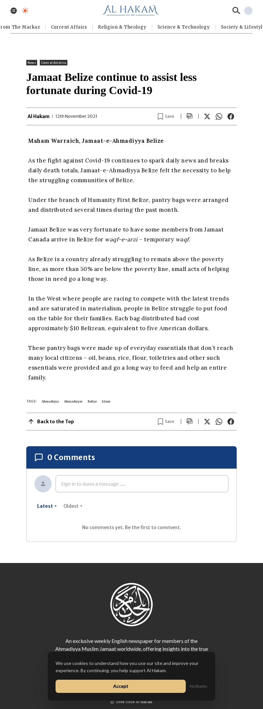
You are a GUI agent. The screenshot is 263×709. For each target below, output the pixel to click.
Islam (106, 401)
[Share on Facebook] (230, 116)
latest (47, 506)
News (32, 62)
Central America (53, 62)
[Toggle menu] (14, 11)
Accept (120, 686)
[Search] (236, 10)
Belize (92, 401)
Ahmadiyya (50, 401)
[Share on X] (207, 116)
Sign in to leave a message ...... (93, 483)
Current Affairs (69, 27)
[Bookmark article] (166, 116)
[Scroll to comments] (189, 116)
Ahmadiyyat (73, 401)
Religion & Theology (122, 27)
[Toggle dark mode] (25, 11)
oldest (73, 506)
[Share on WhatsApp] (219, 116)
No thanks (198, 686)
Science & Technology (183, 27)
